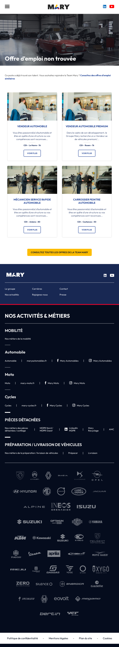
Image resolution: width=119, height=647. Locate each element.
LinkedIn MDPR (71, 429)
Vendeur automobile (32, 126)
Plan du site (85, 638)
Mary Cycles (54, 405)
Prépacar (73, 453)
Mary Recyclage (93, 429)
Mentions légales (58, 638)
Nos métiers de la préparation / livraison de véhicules (31, 453)
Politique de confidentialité (22, 638)
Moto (7, 383)
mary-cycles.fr (29, 405)
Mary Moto (52, 383)
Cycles (8, 405)
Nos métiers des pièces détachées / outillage (16, 429)
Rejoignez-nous (40, 294)
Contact (64, 289)
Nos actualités (12, 294)
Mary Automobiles (67, 360)
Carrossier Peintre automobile (86, 201)
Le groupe (10, 289)
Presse (63, 294)
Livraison (92, 453)
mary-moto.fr (28, 383)
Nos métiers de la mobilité (18, 338)
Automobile (10, 360)
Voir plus (32, 153)
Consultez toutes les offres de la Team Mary (59, 252)
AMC (111, 429)
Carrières (37, 289)
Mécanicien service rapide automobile (32, 201)
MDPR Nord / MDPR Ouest (46, 429)
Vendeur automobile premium (87, 126)
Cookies (107, 638)
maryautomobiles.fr (37, 360)
